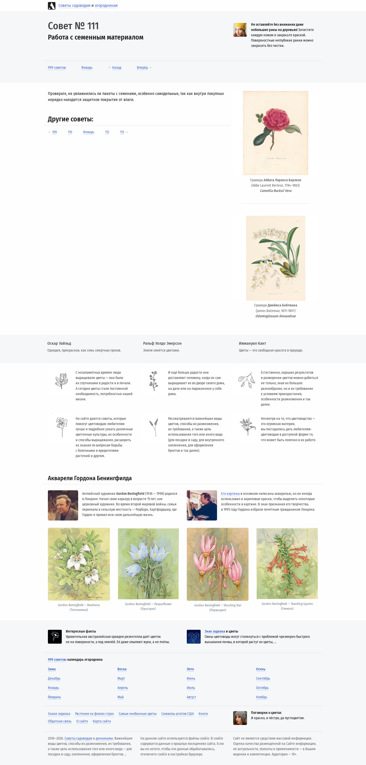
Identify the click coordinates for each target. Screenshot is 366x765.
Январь (87, 67)
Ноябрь (261, 697)
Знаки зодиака (59, 714)
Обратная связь (60, 721)
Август (191, 697)
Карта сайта (102, 721)
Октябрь (262, 688)
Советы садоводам (74, 5)
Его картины (230, 494)
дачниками (104, 738)
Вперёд (142, 67)
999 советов (57, 67)
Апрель (122, 688)
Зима (52, 669)
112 (107, 132)
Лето (190, 669)
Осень (260, 669)
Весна (122, 669)
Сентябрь (263, 678)
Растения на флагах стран (94, 714)
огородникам (106, 5)
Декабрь (54, 678)
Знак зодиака (215, 631)
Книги (203, 714)
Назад (116, 67)
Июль (191, 688)
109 (54, 132)
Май (120, 697)
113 (122, 132)
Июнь (191, 678)
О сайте (82, 721)
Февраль (54, 697)
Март (121, 678)
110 (70, 132)
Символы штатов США (177, 714)
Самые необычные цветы (138, 714)
